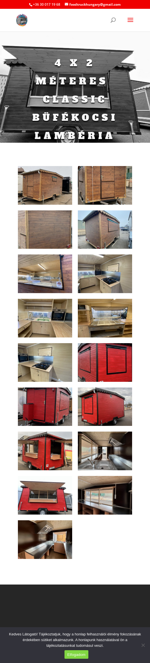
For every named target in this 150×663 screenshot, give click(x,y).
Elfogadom (76, 654)
